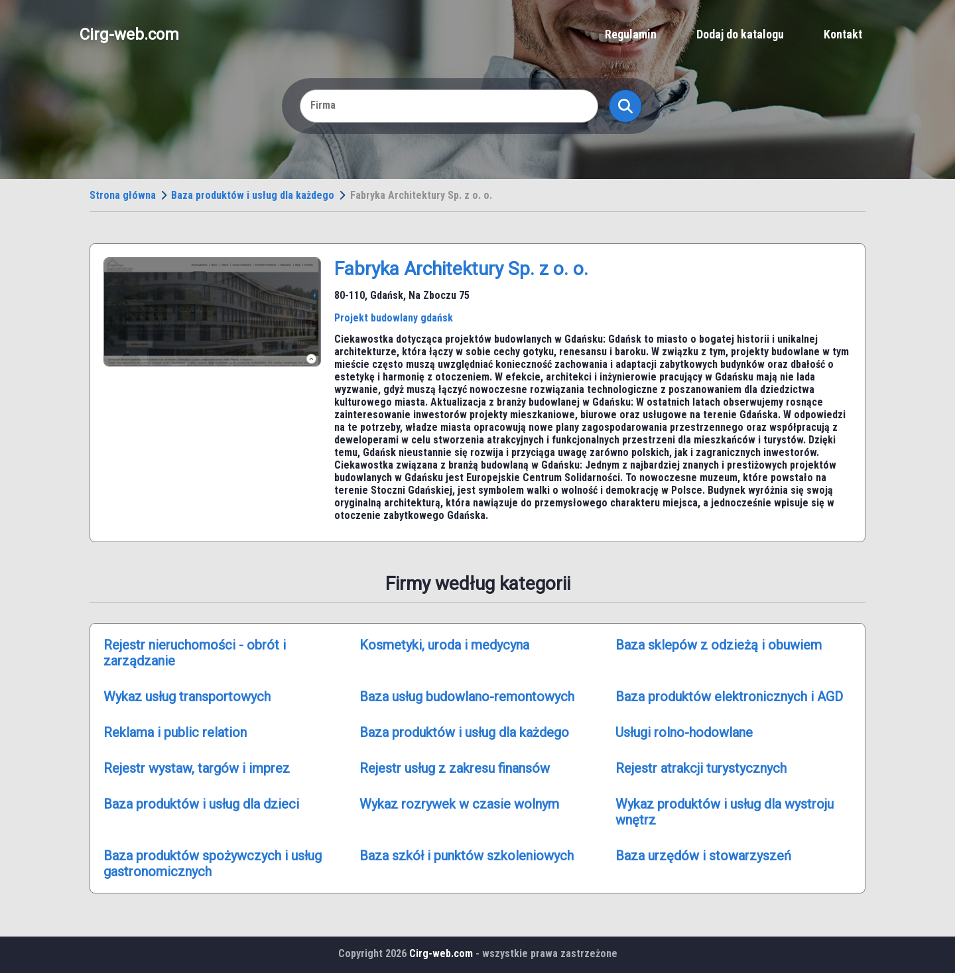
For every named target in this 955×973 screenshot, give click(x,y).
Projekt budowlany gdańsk (393, 318)
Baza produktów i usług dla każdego (252, 195)
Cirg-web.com (129, 34)
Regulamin (631, 34)
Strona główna (123, 195)
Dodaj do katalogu (740, 34)
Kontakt (843, 34)
